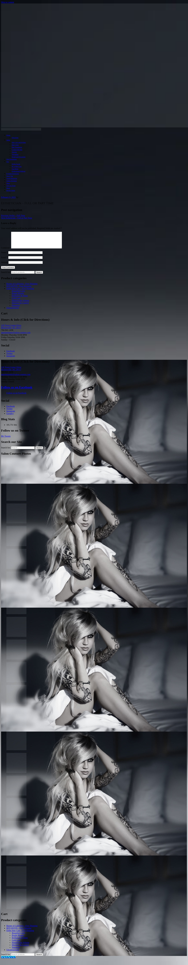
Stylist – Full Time (13, 215)
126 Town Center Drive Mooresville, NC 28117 (11, 329)
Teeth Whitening (11, 178)
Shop (8, 183)
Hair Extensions (11, 159)
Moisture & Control (20, 306)
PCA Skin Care (16, 166)
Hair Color (15, 145)
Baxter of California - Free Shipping (21, 287)
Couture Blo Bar (17, 150)
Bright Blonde (18, 296)
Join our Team (10, 186)
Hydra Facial (16, 164)
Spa (7, 162)
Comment (6, 251)
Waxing (14, 152)
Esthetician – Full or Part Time (16, 218)
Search (39, 276)
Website (4, 265)
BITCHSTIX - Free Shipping (18, 289)
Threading (15, 154)
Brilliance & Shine (20, 299)
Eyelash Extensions (12, 174)
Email (4, 260)
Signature (16, 308)
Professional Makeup (18, 171)
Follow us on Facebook (16, 390)
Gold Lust (16, 301)
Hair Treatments (17, 147)
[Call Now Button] (8, 960)
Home (8, 135)
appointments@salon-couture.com (15, 336)
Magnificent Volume (20, 304)
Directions (15, 138)
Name (4, 256)
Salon (8, 140)
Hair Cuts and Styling (19, 142)
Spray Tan (9, 176)
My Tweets (6, 439)
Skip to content (7, 2)
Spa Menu (15, 169)
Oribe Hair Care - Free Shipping (20, 292)
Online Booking (11, 181)
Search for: (6, 275)
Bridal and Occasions (19, 157)
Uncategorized (12, 311)
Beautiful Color (18, 294)
